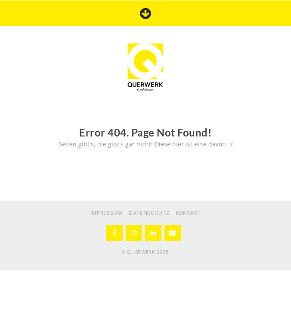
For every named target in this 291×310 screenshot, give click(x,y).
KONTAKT (188, 213)
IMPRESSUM (106, 213)
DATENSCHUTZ (149, 213)
